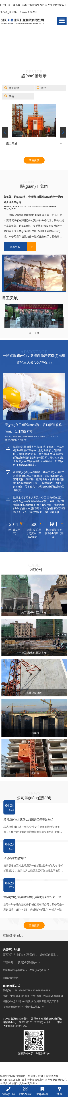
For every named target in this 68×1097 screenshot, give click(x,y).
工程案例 (8, 962)
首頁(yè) (7, 954)
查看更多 (34, 160)
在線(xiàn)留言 (38, 970)
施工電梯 (14, 88)
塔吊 (43, 88)
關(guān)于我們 (26, 954)
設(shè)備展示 (48, 954)
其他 (11, 96)
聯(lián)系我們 (10, 977)
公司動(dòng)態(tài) (14, 970)
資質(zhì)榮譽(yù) (28, 962)
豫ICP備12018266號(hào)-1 (34, 1022)
